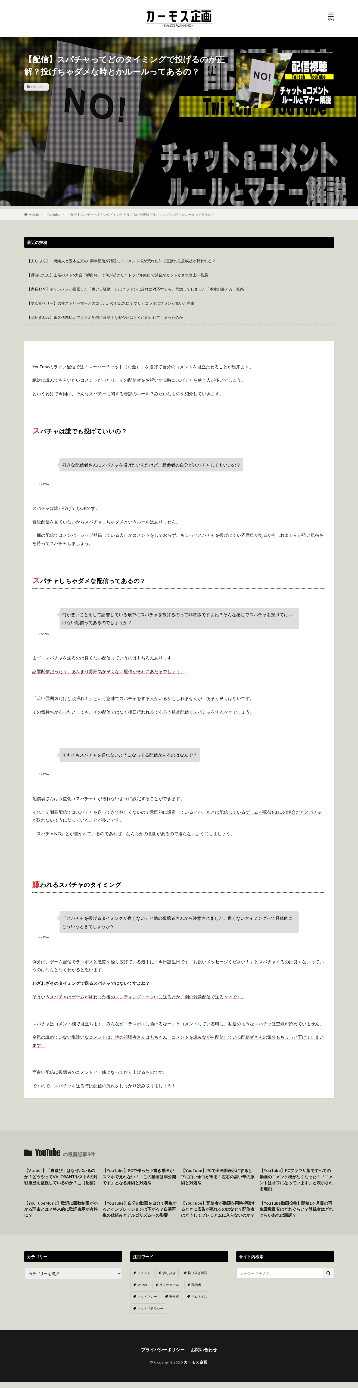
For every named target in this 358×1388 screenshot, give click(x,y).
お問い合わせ (204, 1355)
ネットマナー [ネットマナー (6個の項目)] (147, 1303)
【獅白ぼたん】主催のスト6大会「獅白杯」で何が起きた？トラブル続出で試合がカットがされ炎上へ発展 (117, 275)
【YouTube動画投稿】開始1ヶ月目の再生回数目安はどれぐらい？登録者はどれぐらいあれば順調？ (296, 1209)
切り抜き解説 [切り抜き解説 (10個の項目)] (197, 1279)
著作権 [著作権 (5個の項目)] (174, 1303)
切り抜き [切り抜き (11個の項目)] (169, 1279)
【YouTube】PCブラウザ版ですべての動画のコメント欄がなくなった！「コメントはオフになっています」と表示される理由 (296, 1179)
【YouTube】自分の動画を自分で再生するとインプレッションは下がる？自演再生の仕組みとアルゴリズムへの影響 (139, 1209)
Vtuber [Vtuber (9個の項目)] (142, 1291)
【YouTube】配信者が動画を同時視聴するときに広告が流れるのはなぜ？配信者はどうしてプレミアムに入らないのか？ (217, 1212)
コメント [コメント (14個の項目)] (143, 1279)
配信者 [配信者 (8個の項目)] (196, 1291)
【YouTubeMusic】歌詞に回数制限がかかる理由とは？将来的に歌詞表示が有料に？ (61, 1209)
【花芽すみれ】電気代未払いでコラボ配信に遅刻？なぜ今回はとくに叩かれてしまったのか (105, 317)
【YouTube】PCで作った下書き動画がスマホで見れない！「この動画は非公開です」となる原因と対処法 (139, 1176)
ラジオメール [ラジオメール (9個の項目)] (169, 1291)
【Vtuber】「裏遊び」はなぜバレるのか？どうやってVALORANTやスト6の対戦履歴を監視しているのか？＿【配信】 (61, 1176)
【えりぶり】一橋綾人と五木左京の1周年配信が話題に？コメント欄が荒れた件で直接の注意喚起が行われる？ (121, 260)
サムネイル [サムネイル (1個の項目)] (199, 1303)
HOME (34, 214)
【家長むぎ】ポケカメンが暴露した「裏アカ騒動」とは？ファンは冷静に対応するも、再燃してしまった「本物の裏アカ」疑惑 (135, 289)
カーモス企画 (195, 1368)
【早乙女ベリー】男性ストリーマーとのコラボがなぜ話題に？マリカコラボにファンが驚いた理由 (110, 303)
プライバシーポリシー (163, 1355)
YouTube (37, 87)
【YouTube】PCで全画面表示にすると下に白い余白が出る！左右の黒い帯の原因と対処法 (217, 1176)
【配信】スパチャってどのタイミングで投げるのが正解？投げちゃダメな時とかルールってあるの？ (141, 214)
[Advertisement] (179, 168)
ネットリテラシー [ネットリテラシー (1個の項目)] (150, 1314)
